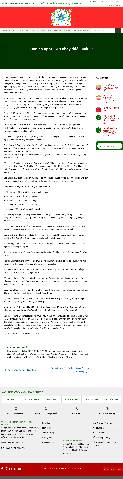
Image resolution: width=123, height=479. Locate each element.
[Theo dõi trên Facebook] (2, 469)
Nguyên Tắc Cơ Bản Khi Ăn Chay (20, 370)
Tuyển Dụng (115, 2)
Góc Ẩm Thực (84, 31)
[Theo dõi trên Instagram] (6, 469)
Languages (93, 2)
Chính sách (114, 5)
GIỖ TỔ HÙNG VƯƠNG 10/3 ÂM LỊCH (110, 88)
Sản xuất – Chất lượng (42, 31)
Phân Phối (58, 31)
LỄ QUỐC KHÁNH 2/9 (111, 109)
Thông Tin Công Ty (10, 31)
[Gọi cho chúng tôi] (15, 469)
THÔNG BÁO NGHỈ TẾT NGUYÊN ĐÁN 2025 (109, 99)
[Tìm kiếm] (118, 30)
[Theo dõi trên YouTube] (19, 469)
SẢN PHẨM (25, 31)
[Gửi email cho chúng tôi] (10, 469)
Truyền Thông (70, 31)
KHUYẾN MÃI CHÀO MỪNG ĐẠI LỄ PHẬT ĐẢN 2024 (111, 119)
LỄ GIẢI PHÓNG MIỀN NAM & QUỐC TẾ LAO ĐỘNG (110, 132)
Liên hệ (104, 2)
